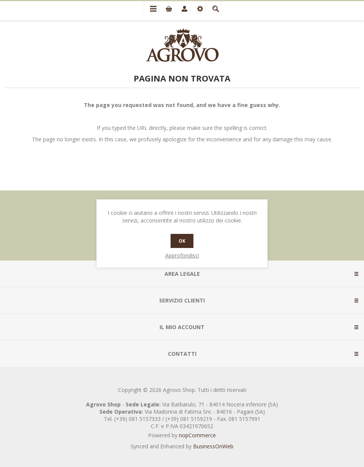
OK (182, 241)
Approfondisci (182, 255)
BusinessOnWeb (213, 446)
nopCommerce (197, 435)
